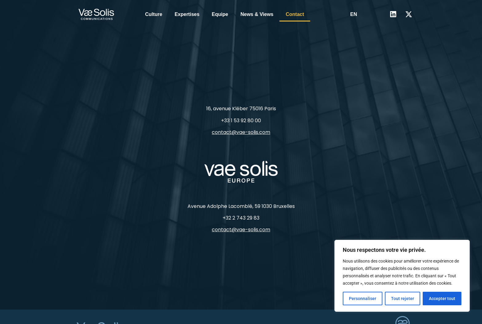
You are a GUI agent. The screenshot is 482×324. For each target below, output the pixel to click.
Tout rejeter (402, 298)
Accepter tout (442, 298)
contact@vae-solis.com (241, 132)
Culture (153, 14)
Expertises (187, 14)
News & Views (256, 14)
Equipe (220, 14)
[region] (402, 276)
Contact (295, 14)
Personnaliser (362, 298)
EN (353, 14)
